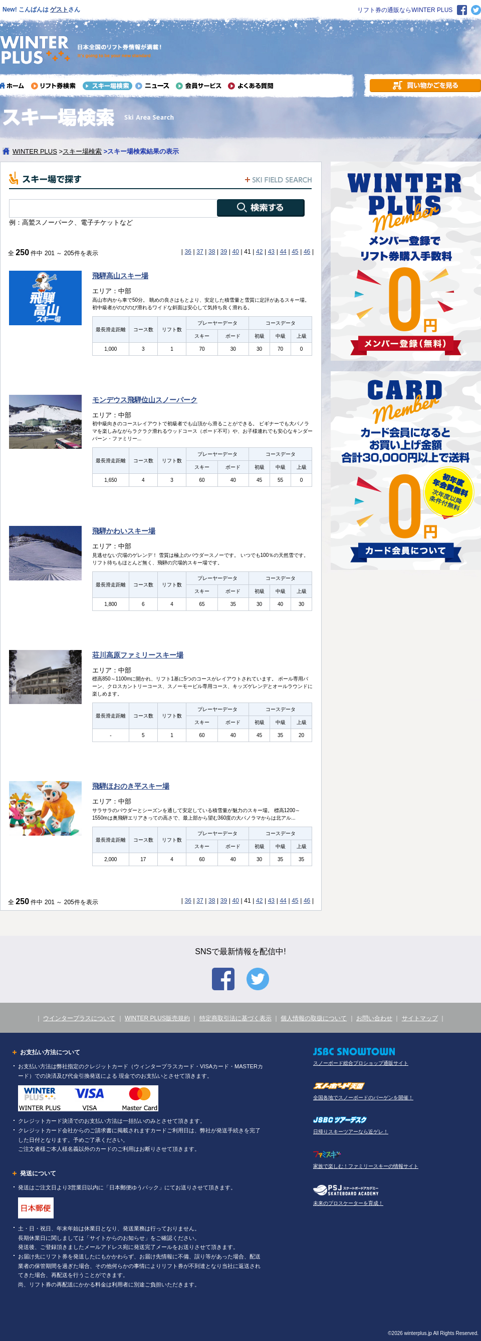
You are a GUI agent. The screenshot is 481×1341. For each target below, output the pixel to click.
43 (271, 251)
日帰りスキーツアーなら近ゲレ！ (350, 1131)
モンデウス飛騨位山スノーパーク (144, 400)
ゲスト (59, 9)
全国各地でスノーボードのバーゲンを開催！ (363, 1097)
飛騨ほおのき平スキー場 (130, 786)
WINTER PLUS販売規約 (157, 1018)
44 (283, 251)
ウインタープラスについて (79, 1018)
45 (295, 251)
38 (211, 251)
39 (223, 251)
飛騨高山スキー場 (120, 276)
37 (199, 251)
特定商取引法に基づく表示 (235, 1018)
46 (307, 251)
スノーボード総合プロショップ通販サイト (360, 1063)
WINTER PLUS (35, 151)
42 (259, 251)
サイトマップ (420, 1018)
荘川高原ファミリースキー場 (137, 655)
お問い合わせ (374, 1018)
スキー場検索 (82, 151)
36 (188, 251)
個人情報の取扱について (314, 1018)
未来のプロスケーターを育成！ (348, 1203)
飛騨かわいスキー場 (123, 531)
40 (235, 251)
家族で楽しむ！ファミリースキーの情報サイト (365, 1166)
